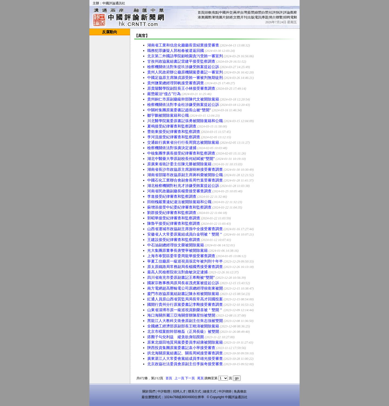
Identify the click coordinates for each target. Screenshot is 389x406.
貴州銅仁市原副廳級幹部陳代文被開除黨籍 (183, 99)
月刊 (243, 17)
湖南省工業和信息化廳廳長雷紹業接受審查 (183, 45)
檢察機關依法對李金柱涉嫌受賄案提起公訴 (183, 105)
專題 (265, 17)
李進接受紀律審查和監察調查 (171, 196)
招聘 (286, 17)
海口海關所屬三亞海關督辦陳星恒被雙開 (181, 315)
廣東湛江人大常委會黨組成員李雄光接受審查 (185, 359)
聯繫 (279, 17)
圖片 (222, 17)
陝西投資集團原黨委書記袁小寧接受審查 (181, 348)
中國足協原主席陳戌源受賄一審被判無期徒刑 (185, 78)
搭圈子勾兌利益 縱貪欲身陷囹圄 (175, 337)
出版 (251, 17)
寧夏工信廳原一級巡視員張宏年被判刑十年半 (185, 261)
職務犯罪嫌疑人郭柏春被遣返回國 (175, 51)
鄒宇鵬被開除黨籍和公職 (168, 115)
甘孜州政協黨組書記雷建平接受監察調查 (181, 61)
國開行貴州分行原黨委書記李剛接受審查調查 (185, 305)
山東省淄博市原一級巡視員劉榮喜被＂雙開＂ (185, 310)
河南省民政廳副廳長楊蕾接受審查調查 (179, 191)
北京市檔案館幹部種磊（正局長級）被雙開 (183, 332)
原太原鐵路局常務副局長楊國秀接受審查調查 (185, 267)
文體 (236, 17)
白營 (265, 12)
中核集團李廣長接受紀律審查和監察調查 (181, 153)
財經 (229, 17)
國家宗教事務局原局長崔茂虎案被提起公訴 (183, 283)
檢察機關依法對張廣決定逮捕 (171, 148)
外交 (229, 12)
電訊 (258, 17)
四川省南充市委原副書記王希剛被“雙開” (181, 278)
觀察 (293, 12)
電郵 (293, 17)
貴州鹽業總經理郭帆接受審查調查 (175, 83)
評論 (286, 12)
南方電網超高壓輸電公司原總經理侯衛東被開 (185, 288)
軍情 (215, 17)
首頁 (201, 12)
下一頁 (190, 378)
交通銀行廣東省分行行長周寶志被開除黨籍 (183, 142)
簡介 (272, 17)
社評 (272, 12)
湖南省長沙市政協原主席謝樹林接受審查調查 (185, 169)
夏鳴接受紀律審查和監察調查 (171, 126)
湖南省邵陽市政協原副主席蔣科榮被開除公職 (185, 175)
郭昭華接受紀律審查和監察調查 (173, 218)
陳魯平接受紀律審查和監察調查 (173, 224)
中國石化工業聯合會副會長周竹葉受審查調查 (185, 180)
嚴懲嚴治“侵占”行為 (164, 94)
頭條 (208, 12)
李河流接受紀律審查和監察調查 (173, 137)
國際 (208, 17)
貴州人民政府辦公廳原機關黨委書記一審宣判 (185, 72)
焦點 (215, 12)
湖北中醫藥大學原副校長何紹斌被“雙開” (181, 159)
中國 (222, 12)
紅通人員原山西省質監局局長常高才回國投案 (185, 299)
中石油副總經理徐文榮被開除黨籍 (175, 245)
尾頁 (200, 378)
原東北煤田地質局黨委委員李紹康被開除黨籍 (185, 342)
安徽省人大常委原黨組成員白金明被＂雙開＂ (185, 234)
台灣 (243, 12)
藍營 (251, 12)
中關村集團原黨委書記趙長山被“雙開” (179, 110)
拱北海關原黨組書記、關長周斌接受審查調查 (185, 353)
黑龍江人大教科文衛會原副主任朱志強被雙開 (185, 321)
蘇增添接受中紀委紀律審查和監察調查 (179, 207)
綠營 (258, 12)
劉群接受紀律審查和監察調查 (171, 213)
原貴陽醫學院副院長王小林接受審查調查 (181, 88)
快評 (279, 12)
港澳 (201, 17)
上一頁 (179, 378)
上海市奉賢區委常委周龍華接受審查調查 (181, 256)
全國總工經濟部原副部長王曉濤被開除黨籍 (183, 326)
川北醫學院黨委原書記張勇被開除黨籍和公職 (185, 121)
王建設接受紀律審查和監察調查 (173, 240)
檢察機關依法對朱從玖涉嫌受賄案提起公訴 (183, 67)
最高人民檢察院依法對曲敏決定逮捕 (177, 272)
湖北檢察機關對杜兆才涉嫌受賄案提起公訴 (183, 186)
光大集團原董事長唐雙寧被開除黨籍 (177, 251)
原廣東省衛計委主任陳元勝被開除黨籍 (179, 164)
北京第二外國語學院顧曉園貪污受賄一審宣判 (185, 56)
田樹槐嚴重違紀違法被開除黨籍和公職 (179, 202)
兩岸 (236, 12)
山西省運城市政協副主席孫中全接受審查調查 (185, 229)
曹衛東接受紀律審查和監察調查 (173, 132)
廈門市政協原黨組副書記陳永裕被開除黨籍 (183, 294)
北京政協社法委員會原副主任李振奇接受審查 (185, 364)
